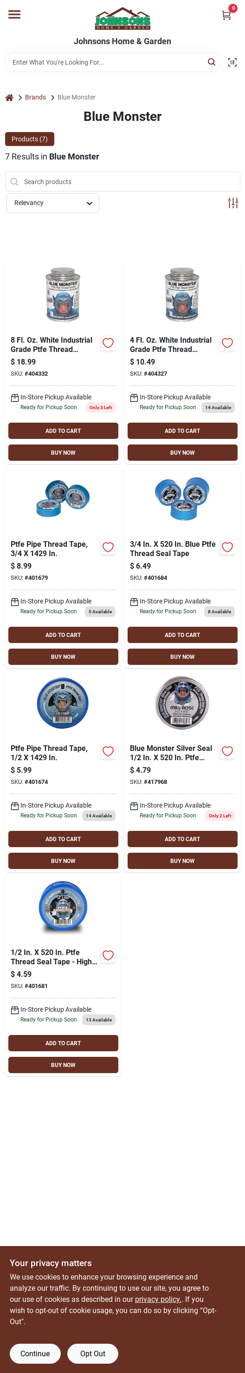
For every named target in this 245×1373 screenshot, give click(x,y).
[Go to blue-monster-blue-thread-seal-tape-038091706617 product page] (63, 976)
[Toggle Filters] (233, 203)
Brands (35, 97)
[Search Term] (113, 62)
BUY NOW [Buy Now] (63, 453)
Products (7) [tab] (30, 139)
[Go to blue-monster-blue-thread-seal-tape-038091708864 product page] (63, 567)
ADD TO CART (63, 431)
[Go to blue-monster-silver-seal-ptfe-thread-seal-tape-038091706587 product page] (182, 771)
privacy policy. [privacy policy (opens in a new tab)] (158, 1299)
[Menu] (14, 14)
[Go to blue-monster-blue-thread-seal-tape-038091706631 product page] (182, 567)
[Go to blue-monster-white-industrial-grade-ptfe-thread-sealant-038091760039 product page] (63, 363)
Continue (35, 1353)
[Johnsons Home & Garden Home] (122, 18)
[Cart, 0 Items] (226, 15)
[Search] (212, 61)
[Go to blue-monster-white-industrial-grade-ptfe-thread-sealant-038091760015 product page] (182, 363)
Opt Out (92, 1353)
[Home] (9, 97)
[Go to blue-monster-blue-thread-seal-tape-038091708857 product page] (63, 771)
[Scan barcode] (232, 62)
